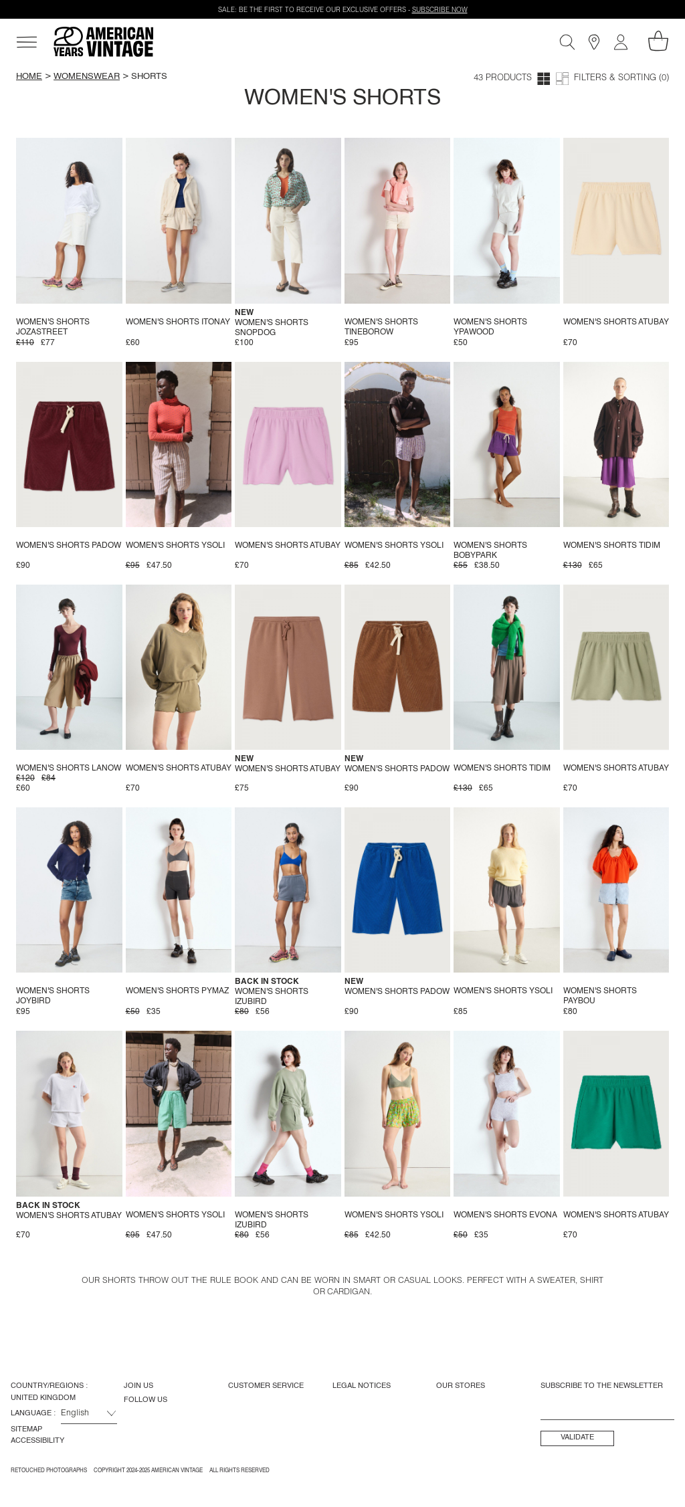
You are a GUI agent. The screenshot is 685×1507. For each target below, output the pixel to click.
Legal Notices (361, 1386)
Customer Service (266, 1386)
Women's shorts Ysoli (175, 546)
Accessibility (37, 1440)
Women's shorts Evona (505, 1215)
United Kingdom (43, 1398)
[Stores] (594, 42)
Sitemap (26, 1429)
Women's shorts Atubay (616, 322)
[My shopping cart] (658, 41)
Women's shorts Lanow (68, 769)
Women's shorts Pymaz (177, 991)
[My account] (621, 42)
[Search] (567, 42)
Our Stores (460, 1386)
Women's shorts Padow (68, 546)
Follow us (145, 1400)
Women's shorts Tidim (611, 546)
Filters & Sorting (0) (621, 78)
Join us (138, 1386)
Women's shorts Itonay (178, 322)
